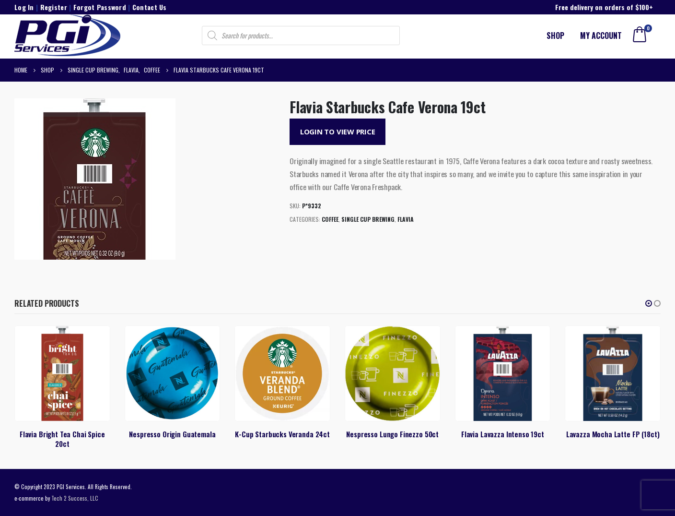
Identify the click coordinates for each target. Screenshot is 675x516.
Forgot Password (99, 7)
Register (53, 7)
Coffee (330, 219)
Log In (24, 7)
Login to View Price (337, 131)
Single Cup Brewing (368, 219)
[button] (648, 303)
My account (601, 35)
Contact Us (149, 7)
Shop (555, 35)
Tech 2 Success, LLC (74, 498)
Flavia (405, 219)
